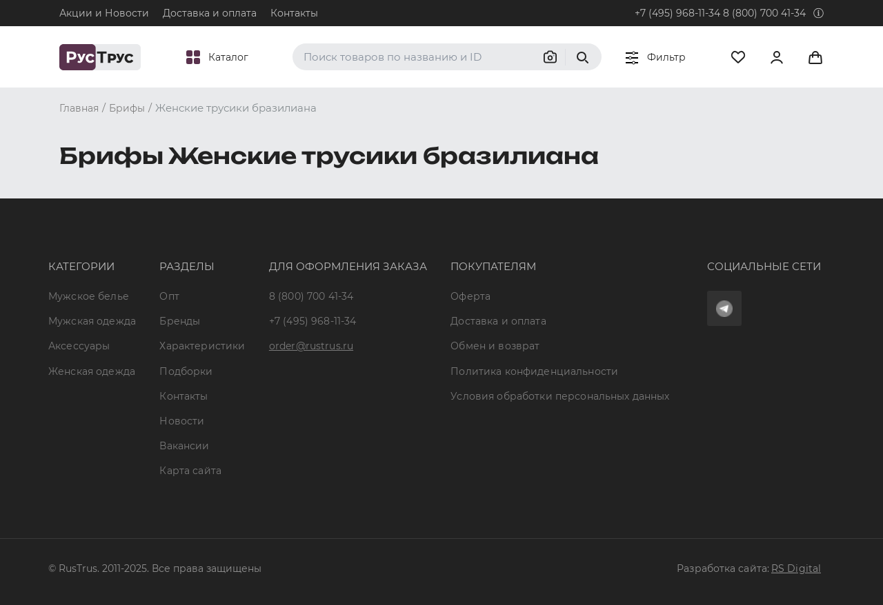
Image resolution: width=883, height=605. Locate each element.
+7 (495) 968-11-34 (677, 13)
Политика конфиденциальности (534, 371)
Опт (169, 296)
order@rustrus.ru (311, 346)
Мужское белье (88, 296)
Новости (181, 421)
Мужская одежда (92, 321)
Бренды (179, 321)
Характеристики (202, 346)
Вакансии (184, 446)
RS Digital (796, 568)
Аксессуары (79, 346)
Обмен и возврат (494, 346)
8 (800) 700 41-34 (764, 13)
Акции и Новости (104, 13)
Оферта (470, 296)
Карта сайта (190, 470)
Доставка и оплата (210, 13)
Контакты (294, 13)
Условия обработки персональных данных (559, 396)
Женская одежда (91, 371)
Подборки (185, 371)
